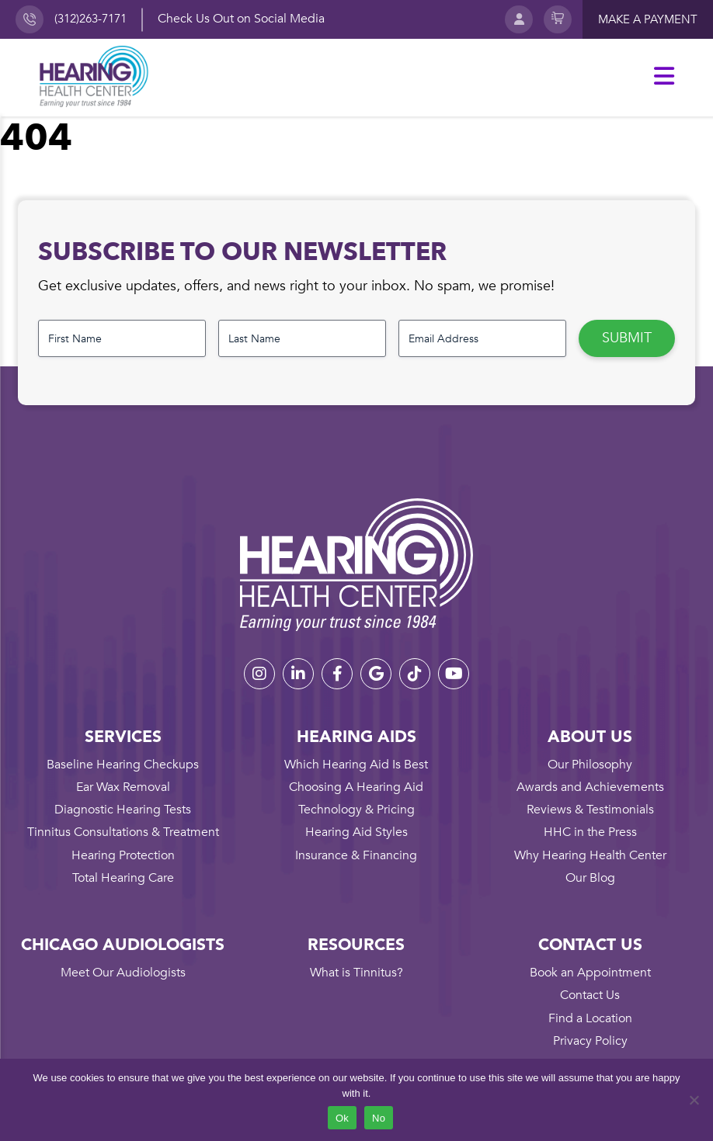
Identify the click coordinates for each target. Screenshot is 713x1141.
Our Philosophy (590, 764)
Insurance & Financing (356, 855)
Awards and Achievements (590, 787)
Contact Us (590, 995)
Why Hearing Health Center (590, 855)
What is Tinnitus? (356, 972)
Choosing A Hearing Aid (356, 787)
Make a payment (647, 19)
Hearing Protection (123, 855)
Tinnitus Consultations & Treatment (123, 832)
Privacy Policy (590, 1040)
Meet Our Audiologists (123, 972)
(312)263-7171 (90, 18)
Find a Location (590, 1018)
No (378, 1118)
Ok (342, 1118)
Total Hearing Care (123, 877)
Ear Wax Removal (123, 787)
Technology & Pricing (356, 809)
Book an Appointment (590, 972)
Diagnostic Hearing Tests (122, 809)
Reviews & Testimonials (590, 809)
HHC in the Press (590, 832)
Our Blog (590, 877)
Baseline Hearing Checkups (123, 764)
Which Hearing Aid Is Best (356, 764)
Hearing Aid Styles (356, 832)
